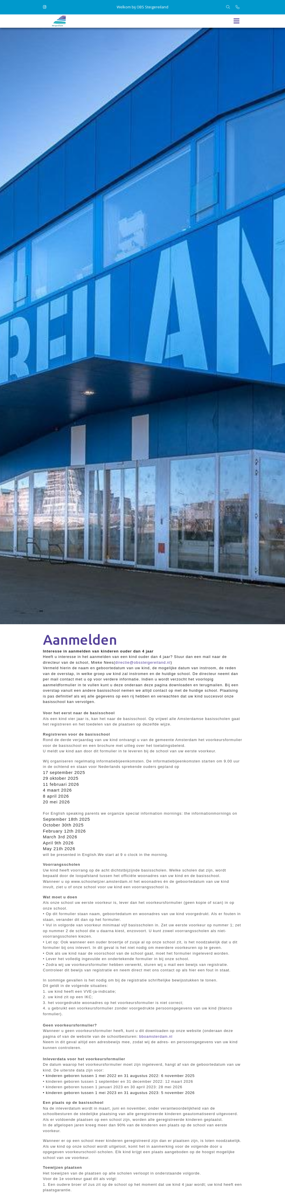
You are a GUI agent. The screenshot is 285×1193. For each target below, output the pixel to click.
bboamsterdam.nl (155, 1036)
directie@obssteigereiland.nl (143, 662)
